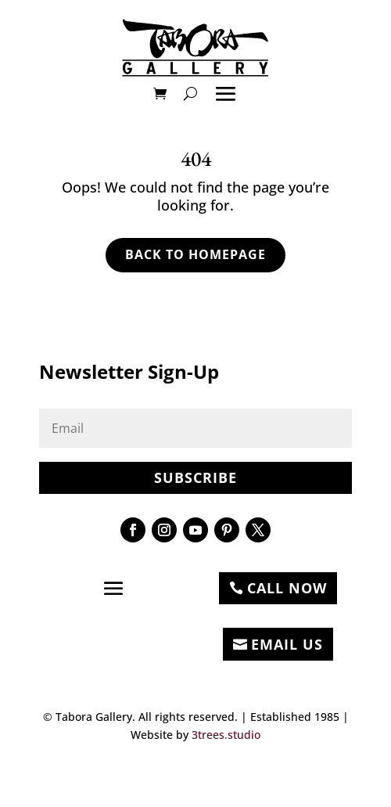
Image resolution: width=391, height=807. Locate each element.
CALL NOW (287, 587)
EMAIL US (287, 644)
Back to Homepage (195, 254)
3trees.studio (226, 734)
